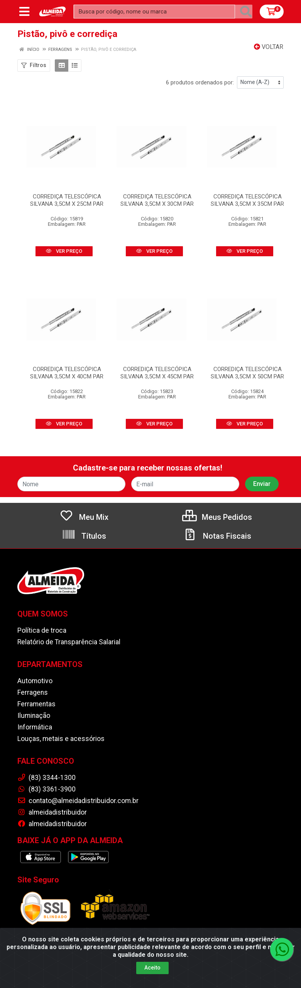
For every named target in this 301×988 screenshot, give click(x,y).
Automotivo (34, 681)
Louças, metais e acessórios (61, 739)
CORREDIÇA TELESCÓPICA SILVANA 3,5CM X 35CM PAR (247, 200)
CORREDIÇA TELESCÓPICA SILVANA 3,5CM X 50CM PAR (247, 373)
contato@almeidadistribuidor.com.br (78, 801)
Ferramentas (36, 704)
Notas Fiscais (217, 536)
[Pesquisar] (246, 11)
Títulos (84, 536)
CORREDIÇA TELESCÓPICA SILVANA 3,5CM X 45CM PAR (157, 373)
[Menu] (24, 11)
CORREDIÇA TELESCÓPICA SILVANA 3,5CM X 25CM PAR (66, 200)
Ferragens (32, 692)
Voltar (268, 46)
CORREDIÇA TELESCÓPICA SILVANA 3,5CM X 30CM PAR (157, 200)
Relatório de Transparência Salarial (68, 642)
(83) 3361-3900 (46, 789)
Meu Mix (83, 517)
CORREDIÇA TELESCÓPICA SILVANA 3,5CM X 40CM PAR (66, 373)
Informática (34, 727)
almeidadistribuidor (52, 812)
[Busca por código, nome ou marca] (154, 11)
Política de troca (41, 630)
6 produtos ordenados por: (200, 82)
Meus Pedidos (217, 517)
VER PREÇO (64, 251)
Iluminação (33, 715)
